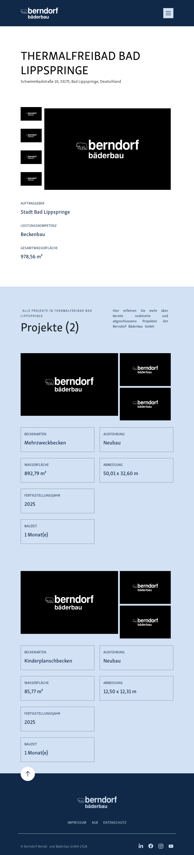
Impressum (77, 822)
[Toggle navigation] (168, 13)
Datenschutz (114, 822)
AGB (95, 822)
